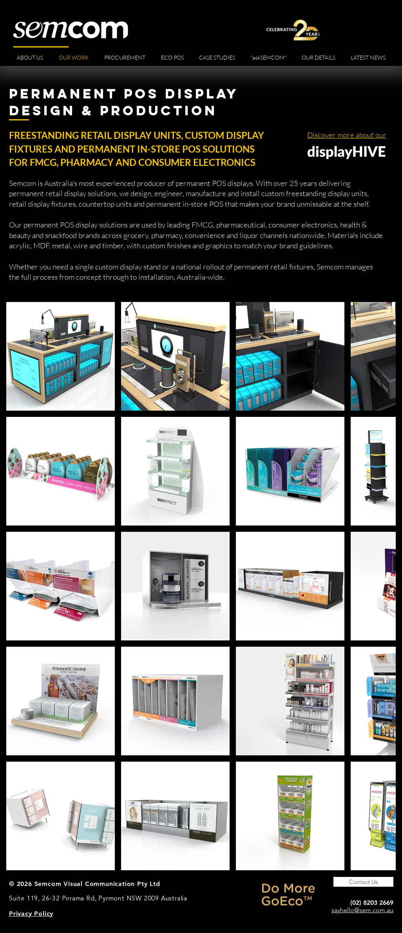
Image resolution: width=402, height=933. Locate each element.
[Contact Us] (363, 882)
